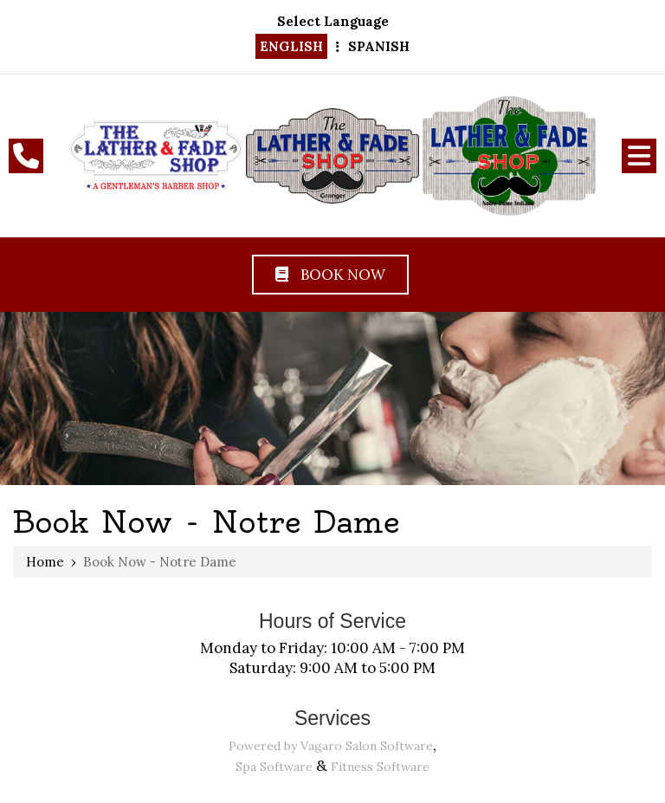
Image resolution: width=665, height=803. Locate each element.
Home (45, 562)
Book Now (330, 274)
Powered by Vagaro (285, 746)
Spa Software (274, 766)
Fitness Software (380, 766)
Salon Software (389, 746)
